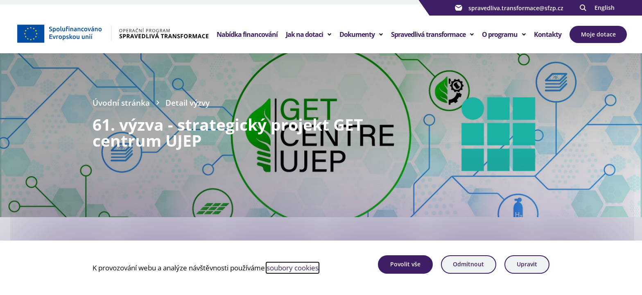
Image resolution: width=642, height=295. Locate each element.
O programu (500, 34)
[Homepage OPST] (112, 33)
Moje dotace (598, 34)
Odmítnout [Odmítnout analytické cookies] (468, 264)
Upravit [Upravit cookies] (527, 264)
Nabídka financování (247, 34)
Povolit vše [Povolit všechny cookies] (405, 264)
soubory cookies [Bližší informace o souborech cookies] (293, 267)
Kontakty (547, 34)
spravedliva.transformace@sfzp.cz (508, 8)
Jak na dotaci (304, 34)
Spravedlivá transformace (428, 34)
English (605, 7)
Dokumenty (357, 34)
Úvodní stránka (121, 102)
